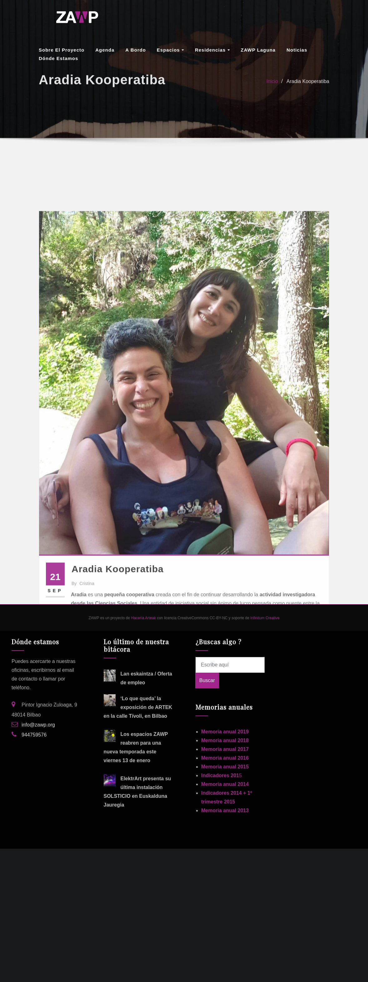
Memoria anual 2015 (225, 766)
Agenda (104, 50)
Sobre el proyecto (61, 50)
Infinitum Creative (264, 618)
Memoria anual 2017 (225, 749)
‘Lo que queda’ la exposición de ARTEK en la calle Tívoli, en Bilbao (138, 707)
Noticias (296, 50)
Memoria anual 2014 (225, 784)
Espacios (170, 50)
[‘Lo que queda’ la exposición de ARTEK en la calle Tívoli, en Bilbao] (110, 700)
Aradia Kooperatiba (307, 85)
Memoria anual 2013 (225, 810)
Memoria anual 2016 (225, 758)
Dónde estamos (58, 58)
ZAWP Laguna (258, 50)
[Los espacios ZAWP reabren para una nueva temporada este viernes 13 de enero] (110, 736)
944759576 (34, 734)
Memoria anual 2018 (225, 740)
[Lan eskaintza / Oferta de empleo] (110, 675)
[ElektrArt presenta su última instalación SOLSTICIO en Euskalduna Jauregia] (110, 780)
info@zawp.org (38, 724)
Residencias (212, 50)
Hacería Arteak (143, 618)
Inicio (272, 85)
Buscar (207, 680)
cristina (83, 668)
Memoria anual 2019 (225, 731)
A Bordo (135, 50)
